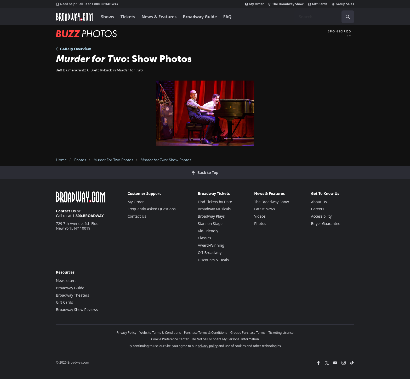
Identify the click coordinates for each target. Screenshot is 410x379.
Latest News (264, 208)
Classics (204, 237)
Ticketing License (281, 332)
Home (61, 160)
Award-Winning (211, 245)
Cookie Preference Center (170, 339)
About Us (319, 201)
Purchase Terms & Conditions (205, 332)
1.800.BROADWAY (87, 4)
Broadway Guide (200, 17)
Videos (260, 216)
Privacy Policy (126, 332)
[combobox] (324, 16)
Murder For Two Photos (113, 160)
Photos (80, 160)
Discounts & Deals (213, 259)
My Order (254, 4)
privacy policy (208, 346)
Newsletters (66, 280)
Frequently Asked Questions (152, 208)
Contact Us (66, 210)
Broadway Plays (211, 216)
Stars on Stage (210, 223)
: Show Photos (166, 160)
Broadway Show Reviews (77, 309)
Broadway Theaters (72, 295)
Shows (107, 17)
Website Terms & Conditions (160, 332)
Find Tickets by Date (215, 201)
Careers (317, 208)
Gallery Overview (73, 49)
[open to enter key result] (347, 16)
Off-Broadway (209, 252)
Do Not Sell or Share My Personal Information (225, 339)
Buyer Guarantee (325, 223)
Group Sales (343, 4)
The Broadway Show (286, 4)
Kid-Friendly (208, 230)
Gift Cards (317, 4)
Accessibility (321, 216)
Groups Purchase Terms (247, 332)
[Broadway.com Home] (74, 17)
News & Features (158, 17)
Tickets (128, 17)
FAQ (227, 17)
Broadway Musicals (214, 208)
